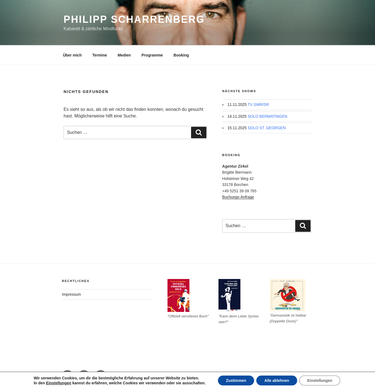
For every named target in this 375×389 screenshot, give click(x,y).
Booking (181, 55)
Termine (99, 55)
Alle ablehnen (276, 380)
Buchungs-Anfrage (238, 197)
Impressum (71, 294)
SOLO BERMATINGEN (267, 116)
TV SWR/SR (258, 104)
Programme (152, 55)
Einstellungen (57, 383)
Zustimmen (235, 380)
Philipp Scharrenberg (134, 19)
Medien (124, 55)
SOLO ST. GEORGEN (267, 128)
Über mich (72, 55)
